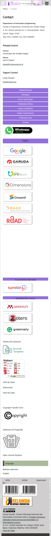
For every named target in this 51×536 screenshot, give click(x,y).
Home (5, 9)
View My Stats (9, 382)
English (6, 473)
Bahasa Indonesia (10, 469)
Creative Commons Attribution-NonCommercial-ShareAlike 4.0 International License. (24, 520)
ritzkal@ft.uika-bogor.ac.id (13, 64)
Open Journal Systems (12, 455)
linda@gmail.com (9, 82)
